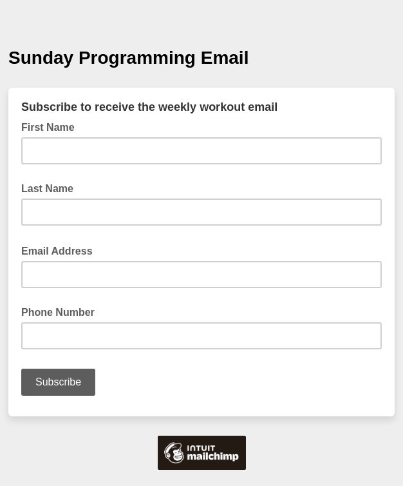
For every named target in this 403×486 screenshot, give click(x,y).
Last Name (47, 188)
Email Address (60, 250)
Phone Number (58, 312)
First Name (48, 127)
